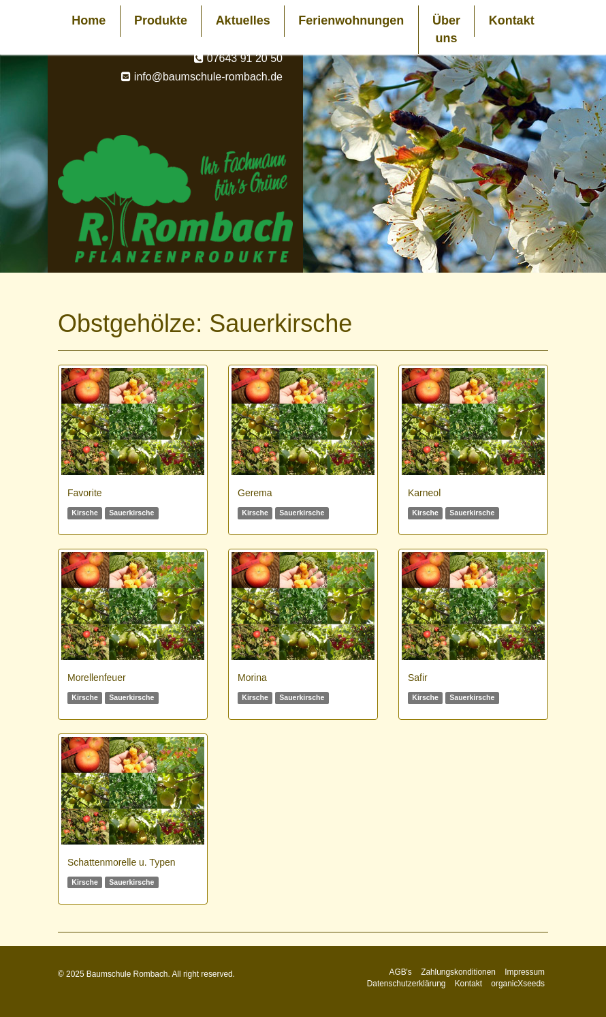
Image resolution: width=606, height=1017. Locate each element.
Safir (418, 677)
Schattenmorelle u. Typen (121, 862)
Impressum (525, 972)
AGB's (400, 972)
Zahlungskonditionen (458, 972)
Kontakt (512, 20)
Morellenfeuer (96, 677)
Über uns (446, 29)
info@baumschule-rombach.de (208, 76)
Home (88, 20)
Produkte (160, 20)
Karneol (424, 492)
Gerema (255, 492)
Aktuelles (243, 20)
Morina (252, 677)
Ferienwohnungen (351, 20)
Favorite (84, 492)
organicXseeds (518, 983)
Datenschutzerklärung (406, 983)
